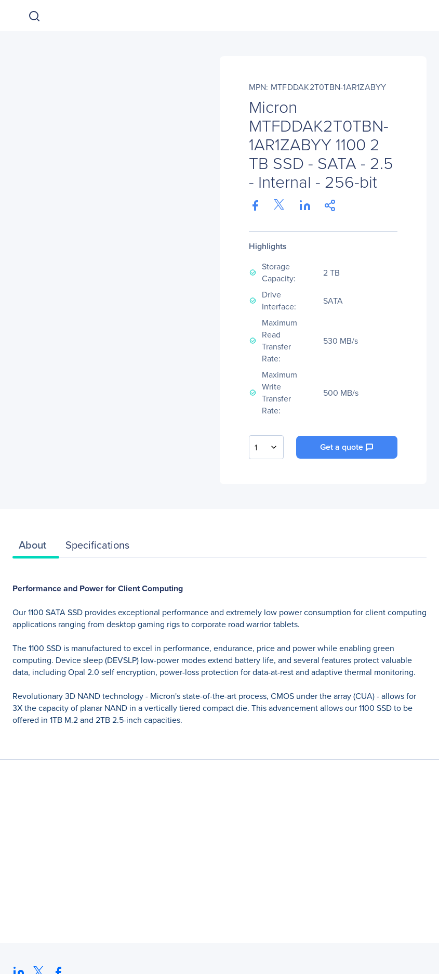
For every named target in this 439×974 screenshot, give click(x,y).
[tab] (35, 547)
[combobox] (266, 447)
